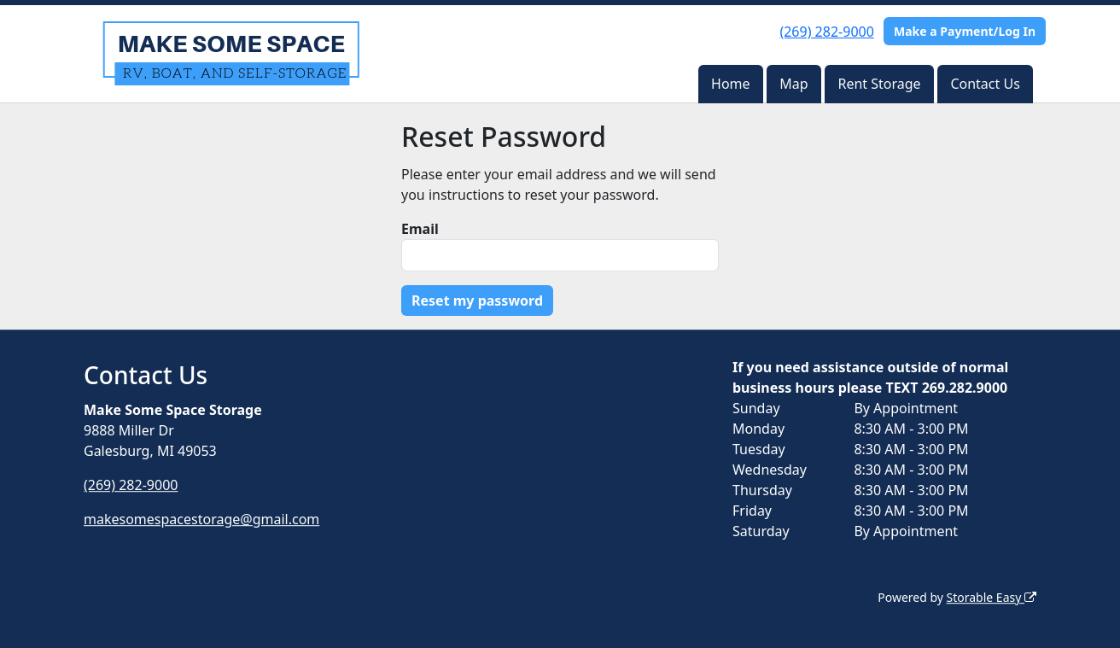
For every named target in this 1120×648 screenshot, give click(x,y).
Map (793, 83)
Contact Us (984, 83)
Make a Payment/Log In (964, 31)
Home (730, 83)
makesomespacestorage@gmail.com (201, 519)
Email (420, 228)
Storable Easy (991, 597)
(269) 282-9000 (826, 31)
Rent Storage (878, 83)
